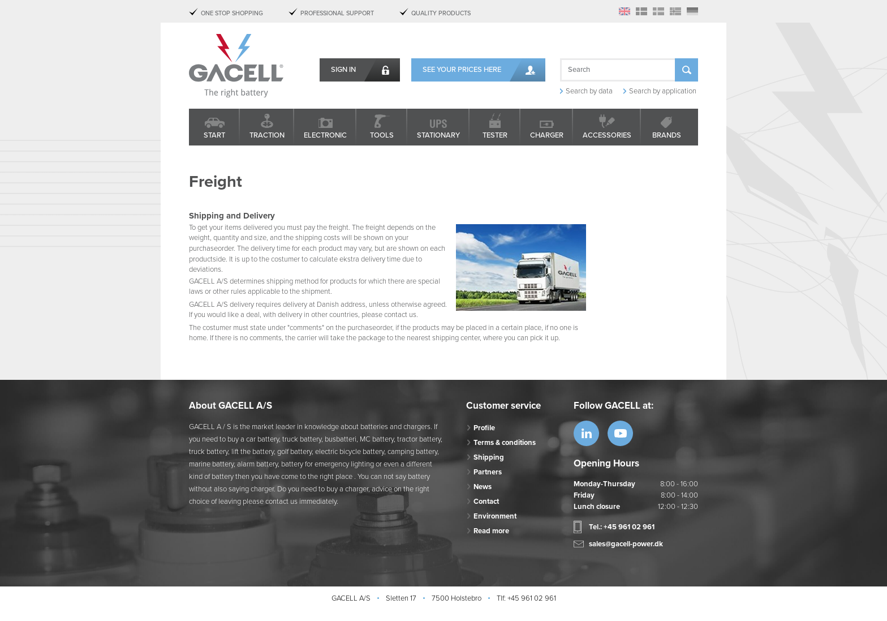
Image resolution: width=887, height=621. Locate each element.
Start (214, 135)
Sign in (343, 69)
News (482, 486)
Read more (491, 531)
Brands (666, 135)
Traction (267, 135)
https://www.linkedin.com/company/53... (586, 433)
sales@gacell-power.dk (626, 544)
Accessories (607, 135)
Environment (494, 516)
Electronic (325, 135)
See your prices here (462, 69)
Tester (495, 135)
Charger (546, 135)
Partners (487, 472)
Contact (486, 501)
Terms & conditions (504, 442)
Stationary (438, 135)
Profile (484, 427)
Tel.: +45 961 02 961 (622, 527)
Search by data (589, 91)
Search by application (662, 91)
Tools (382, 135)
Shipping (488, 457)
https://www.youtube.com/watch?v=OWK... (620, 433)
